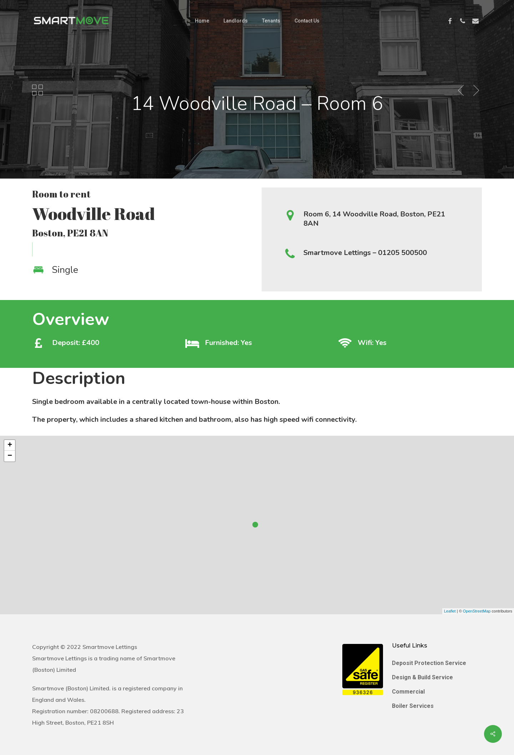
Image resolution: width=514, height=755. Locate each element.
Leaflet (450, 611)
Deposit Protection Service (429, 663)
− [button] (9, 456)
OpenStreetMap (477, 611)
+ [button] (9, 445)
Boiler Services (413, 705)
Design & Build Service (422, 677)
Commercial (408, 691)
